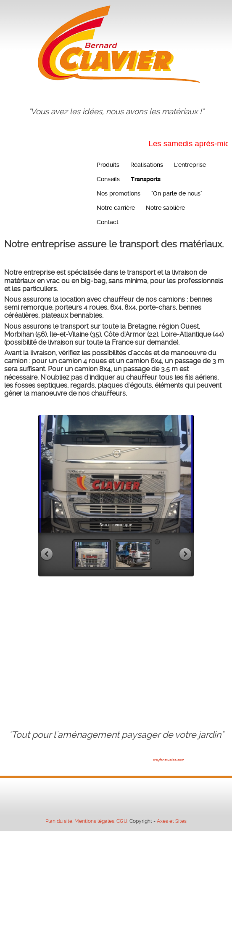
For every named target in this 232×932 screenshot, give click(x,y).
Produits (108, 164)
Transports (146, 179)
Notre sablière (165, 207)
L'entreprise (190, 164)
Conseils (108, 179)
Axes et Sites (172, 821)
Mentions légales (94, 821)
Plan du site (58, 821)
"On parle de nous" (176, 193)
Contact (108, 222)
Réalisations (146, 164)
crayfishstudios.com (168, 760)
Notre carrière (116, 207)
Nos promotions (118, 193)
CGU (121, 821)
